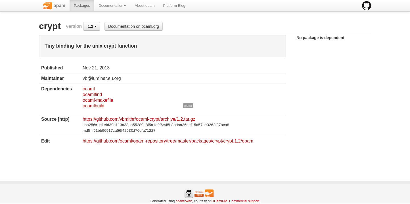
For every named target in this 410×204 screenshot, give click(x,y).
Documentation (112, 5)
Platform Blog (174, 5)
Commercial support (244, 201)
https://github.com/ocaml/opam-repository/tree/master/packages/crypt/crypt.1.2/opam (168, 141)
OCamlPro (219, 201)
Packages (82, 5)
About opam (144, 5)
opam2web (184, 201)
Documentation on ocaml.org (133, 26)
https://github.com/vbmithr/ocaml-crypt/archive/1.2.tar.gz (139, 119)
